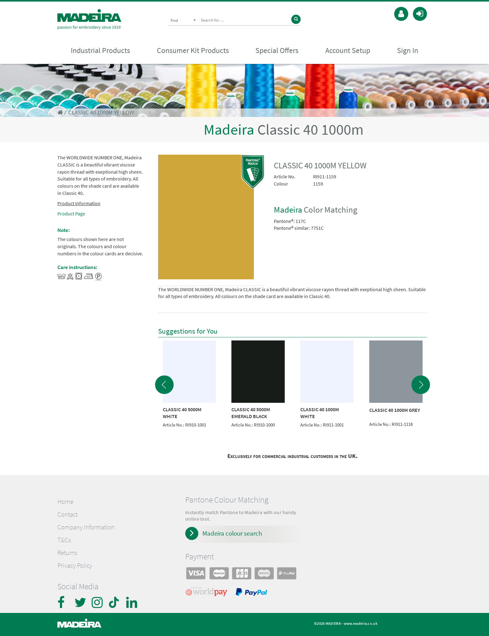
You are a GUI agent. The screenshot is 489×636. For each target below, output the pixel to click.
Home (65, 502)
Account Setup (347, 50)
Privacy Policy (74, 565)
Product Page (71, 213)
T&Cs (64, 540)
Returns (67, 553)
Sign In (407, 50)
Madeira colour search (232, 533)
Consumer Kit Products (193, 50)
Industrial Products (100, 50)
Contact (67, 514)
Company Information (85, 527)
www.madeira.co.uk (360, 623)
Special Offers (276, 50)
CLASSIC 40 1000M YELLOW (101, 112)
